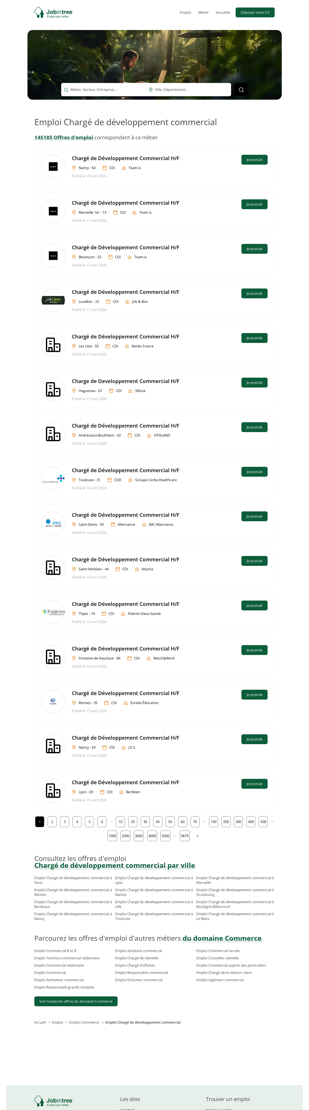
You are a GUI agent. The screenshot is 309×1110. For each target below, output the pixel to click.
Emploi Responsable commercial (141, 972)
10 (121, 820)
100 (214, 820)
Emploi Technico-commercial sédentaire (66, 958)
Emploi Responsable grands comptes (64, 987)
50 (171, 820)
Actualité (223, 12)
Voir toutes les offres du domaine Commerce (75, 1001)
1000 (112, 835)
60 (184, 820)
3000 (139, 835)
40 (159, 820)
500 (264, 820)
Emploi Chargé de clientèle (136, 958)
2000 (126, 835)
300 (239, 820)
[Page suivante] (197, 836)
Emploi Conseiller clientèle (217, 958)
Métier (203, 12)
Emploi (185, 12)
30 (146, 820)
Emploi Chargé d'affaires (135, 965)
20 (134, 820)
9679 (185, 835)
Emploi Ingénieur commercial (220, 980)
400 (251, 820)
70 (196, 820)
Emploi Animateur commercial (58, 980)
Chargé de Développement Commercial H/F (125, 158)
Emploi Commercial (50, 972)
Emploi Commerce (84, 1022)
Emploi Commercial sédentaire (59, 965)
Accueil (40, 1022)
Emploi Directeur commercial (139, 980)
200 (226, 820)
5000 (166, 835)
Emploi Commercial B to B (55, 950)
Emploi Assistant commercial (138, 950)
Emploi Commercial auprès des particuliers (231, 965)
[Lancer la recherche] (241, 89)
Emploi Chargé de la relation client (224, 972)
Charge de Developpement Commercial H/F (125, 381)
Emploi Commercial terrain (218, 950)
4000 (152, 835)
